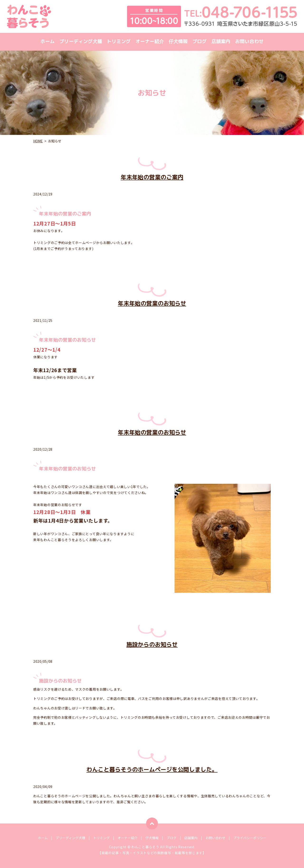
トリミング (119, 42)
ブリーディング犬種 (80, 42)
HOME (38, 141)
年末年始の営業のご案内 (152, 177)
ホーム (47, 42)
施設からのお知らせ (152, 644)
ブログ (199, 42)
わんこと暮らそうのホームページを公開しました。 (152, 769)
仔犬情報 (178, 42)
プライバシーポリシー (249, 837)
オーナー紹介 (149, 42)
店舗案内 (220, 42)
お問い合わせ (249, 42)
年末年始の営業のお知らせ (152, 303)
